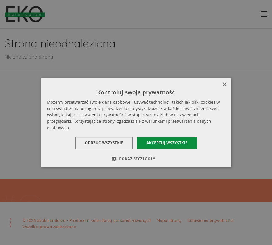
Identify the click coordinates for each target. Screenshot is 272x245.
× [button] (224, 84)
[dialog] (136, 122)
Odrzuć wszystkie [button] (104, 142)
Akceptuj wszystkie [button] (166, 142)
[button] (136, 158)
